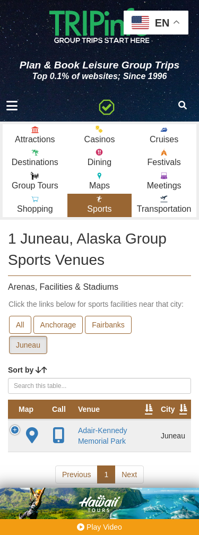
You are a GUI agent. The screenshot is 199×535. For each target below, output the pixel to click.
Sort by (27, 370)
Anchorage (58, 325)
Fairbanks (108, 325)
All (20, 325)
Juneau (28, 345)
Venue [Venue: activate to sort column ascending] (89, 409)
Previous (76, 474)
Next (129, 474)
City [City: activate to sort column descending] (168, 409)
